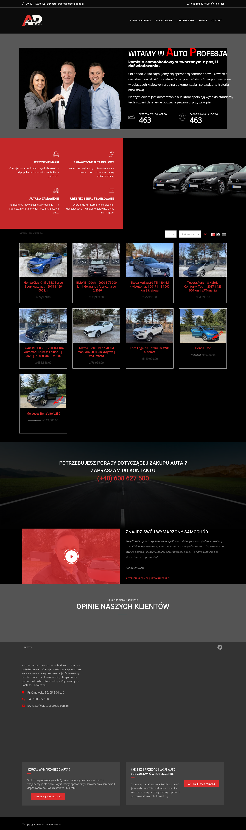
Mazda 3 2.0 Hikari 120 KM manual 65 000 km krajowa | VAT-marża (96, 352)
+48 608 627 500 (198, 3)
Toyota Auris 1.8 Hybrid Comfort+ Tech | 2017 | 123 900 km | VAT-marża (203, 286)
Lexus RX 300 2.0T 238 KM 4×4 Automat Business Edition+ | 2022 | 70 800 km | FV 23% (43, 352)
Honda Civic (203, 348)
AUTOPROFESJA (51, 824)
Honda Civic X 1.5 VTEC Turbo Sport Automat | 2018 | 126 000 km (43, 286)
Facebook (123, 647)
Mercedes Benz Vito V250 (43, 414)
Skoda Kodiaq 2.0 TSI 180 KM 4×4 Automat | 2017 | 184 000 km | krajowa (149, 286)
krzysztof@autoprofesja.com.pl (65, 3)
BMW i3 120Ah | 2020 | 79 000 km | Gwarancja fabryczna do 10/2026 (96, 286)
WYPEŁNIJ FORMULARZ (48, 796)
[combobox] (170, 234)
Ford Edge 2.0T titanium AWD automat (149, 350)
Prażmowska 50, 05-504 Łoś (45, 692)
